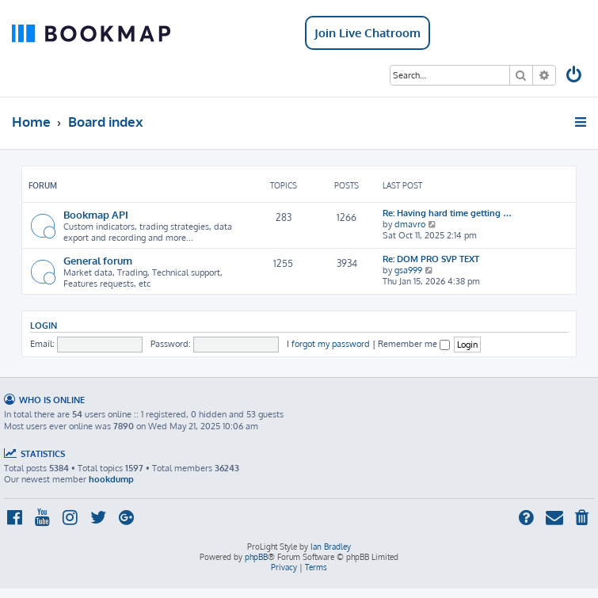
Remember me (414, 343)
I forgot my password (328, 343)
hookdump (111, 479)
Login (43, 325)
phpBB (256, 557)
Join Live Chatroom (367, 32)
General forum (97, 260)
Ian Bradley (330, 546)
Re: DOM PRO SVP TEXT (431, 259)
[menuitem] (575, 76)
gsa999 (408, 270)
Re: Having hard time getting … (447, 213)
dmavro (409, 224)
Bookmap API (95, 214)
